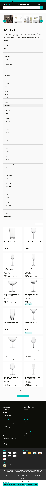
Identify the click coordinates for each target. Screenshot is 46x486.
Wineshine (8, 153)
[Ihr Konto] (41, 4)
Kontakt (4, 437)
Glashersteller (7, 56)
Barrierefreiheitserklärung (8, 423)
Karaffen (7, 156)
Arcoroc (6, 59)
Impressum (5, 426)
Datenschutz (5, 424)
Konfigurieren (21, 484)
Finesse (7, 197)
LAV (6, 70)
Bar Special (8, 110)
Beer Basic (8, 121)
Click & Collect (27, 421)
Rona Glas (7, 91)
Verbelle (7, 145)
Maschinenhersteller (8, 202)
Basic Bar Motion (9, 116)
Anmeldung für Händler (29, 407)
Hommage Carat (9, 181)
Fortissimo (8, 191)
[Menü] (4, 4)
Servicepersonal (7, 210)
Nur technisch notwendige (10, 484)
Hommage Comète (9, 183)
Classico (7, 129)
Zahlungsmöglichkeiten (8, 415)
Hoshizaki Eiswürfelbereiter (29, 437)
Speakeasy (6, 213)
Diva (7, 200)
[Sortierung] (39, 224)
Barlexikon (26, 433)
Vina (7, 148)
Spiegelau (7, 99)
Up (6, 143)
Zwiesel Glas (7, 105)
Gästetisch (6, 45)
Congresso (8, 132)
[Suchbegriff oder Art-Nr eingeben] (22, 7)
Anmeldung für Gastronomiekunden (31, 406)
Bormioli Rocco (8, 61)
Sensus (7, 172)
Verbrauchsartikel (7, 218)
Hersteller (6, 51)
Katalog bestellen (6, 410)
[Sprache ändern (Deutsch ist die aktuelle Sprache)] (7, 4)
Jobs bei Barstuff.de (7, 427)
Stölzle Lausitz (8, 102)
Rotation (7, 167)
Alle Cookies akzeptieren (31, 484)
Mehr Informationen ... (7, 482)
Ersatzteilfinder (6, 409)
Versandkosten (6, 443)
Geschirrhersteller (7, 53)
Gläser (5, 48)
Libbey (6, 72)
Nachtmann (7, 75)
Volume (7, 151)
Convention (8, 135)
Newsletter (5, 412)
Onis (6, 80)
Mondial (7, 159)
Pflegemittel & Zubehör (10, 164)
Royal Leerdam (8, 94)
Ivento (7, 189)
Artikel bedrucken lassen (8, 406)
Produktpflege (6, 414)
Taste (7, 140)
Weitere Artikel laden (23, 396)
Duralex (6, 67)
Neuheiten (6, 208)
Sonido (7, 137)
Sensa (7, 170)
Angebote (6, 40)
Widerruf (4, 445)
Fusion (7, 178)
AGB (3, 421)
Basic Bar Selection (9, 118)
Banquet (7, 107)
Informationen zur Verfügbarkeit (9, 438)
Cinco (7, 126)
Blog (25, 435)
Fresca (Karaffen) (9, 175)
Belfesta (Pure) (9, 124)
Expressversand (6, 433)
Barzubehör (6, 42)
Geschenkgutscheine (7, 407)
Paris (7, 162)
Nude (6, 78)
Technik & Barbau (7, 216)
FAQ (3, 435)
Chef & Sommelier (8, 64)
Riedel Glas (7, 89)
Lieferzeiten (5, 440)
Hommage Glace (9, 186)
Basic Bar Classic (9, 113)
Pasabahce (7, 83)
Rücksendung (5, 441)
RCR (6, 86)
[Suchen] (41, 7)
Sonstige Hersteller (8, 97)
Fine (7, 194)
